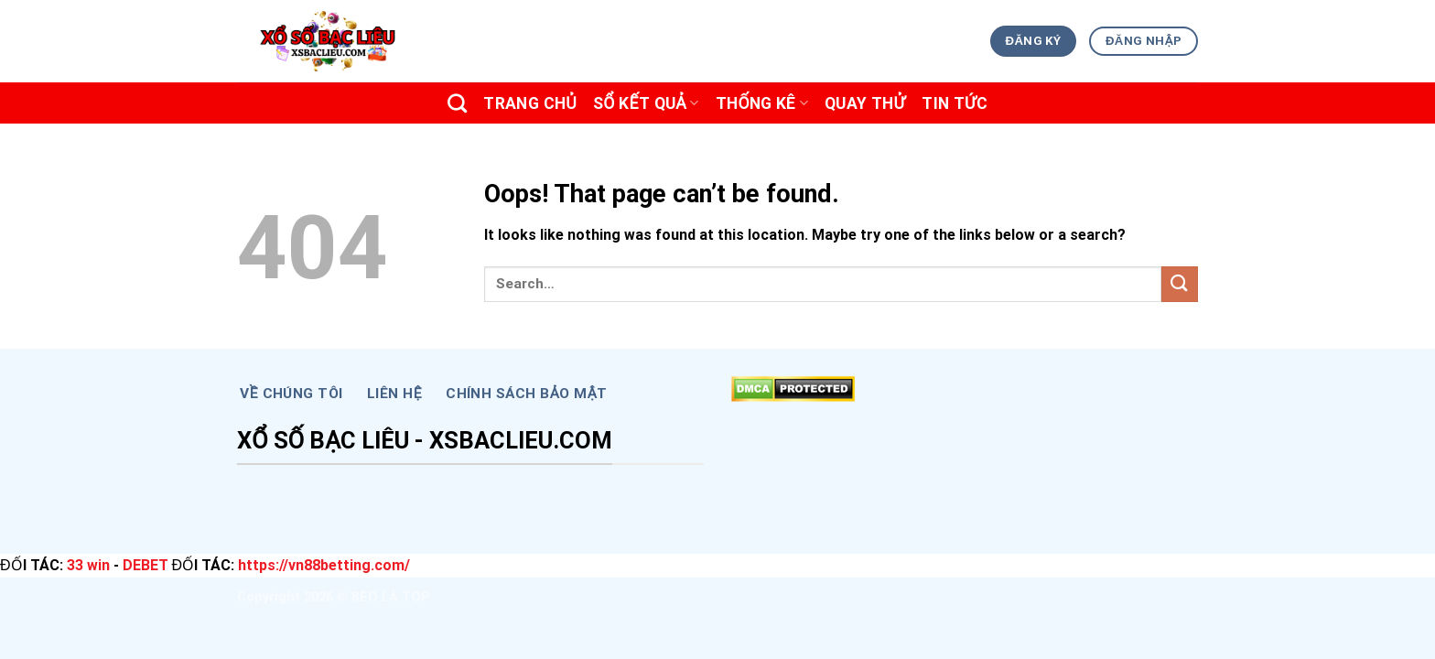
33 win (88, 565)
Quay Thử (865, 103)
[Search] (457, 103)
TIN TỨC (954, 103)
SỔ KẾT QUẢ (646, 103)
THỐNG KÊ (762, 103)
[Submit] (1179, 284)
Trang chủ (530, 103)
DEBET (145, 565)
